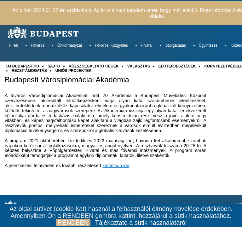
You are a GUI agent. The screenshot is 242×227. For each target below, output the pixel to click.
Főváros (37, 45)
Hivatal (147, 45)
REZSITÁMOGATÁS (29, 70)
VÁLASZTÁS (138, 66)
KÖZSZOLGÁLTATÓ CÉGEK (94, 66)
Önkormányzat (69, 45)
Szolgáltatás (175, 45)
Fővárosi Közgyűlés (111, 45)
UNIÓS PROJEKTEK (73, 70)
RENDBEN (73, 222)
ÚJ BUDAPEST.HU (22, 66)
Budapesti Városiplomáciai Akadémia (67, 80)
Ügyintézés (208, 45)
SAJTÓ (54, 66)
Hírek (13, 45)
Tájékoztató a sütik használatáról (141, 222)
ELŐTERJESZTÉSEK (177, 66)
